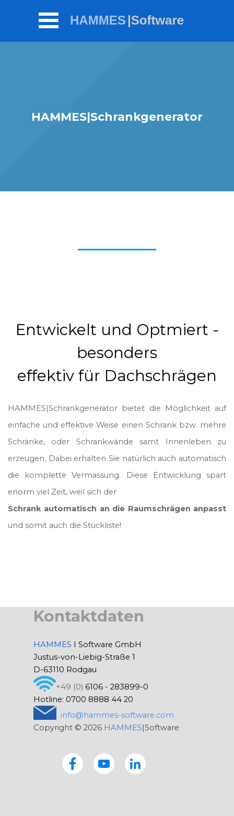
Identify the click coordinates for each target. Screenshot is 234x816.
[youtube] (103, 763)
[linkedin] (135, 763)
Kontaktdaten (88, 616)
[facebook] (72, 763)
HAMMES (98, 20)
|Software (155, 20)
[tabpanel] (117, 426)
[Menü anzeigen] (48, 20)
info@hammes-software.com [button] (117, 715)
